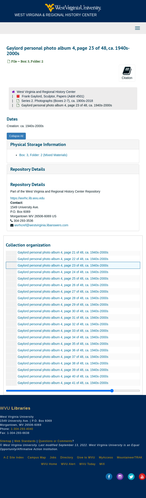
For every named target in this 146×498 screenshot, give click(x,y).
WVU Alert (68, 464)
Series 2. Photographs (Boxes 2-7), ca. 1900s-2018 (57, 101)
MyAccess (106, 457)
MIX (102, 464)
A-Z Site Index (14, 457)
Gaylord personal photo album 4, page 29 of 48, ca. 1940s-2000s (63, 304)
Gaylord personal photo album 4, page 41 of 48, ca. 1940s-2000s (63, 383)
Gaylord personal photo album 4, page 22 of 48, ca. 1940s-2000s (63, 259)
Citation (127, 73)
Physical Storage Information (38, 144)
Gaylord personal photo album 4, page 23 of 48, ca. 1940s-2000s (63, 265)
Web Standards (25, 441)
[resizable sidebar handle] (73, 391)
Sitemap (5, 441)
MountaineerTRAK (129, 457)
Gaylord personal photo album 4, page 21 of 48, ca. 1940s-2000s (63, 252)
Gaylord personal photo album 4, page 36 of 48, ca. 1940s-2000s (63, 350)
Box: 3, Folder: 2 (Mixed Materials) (43, 155)
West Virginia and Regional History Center (46, 92)
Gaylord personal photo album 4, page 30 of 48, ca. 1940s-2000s (63, 311)
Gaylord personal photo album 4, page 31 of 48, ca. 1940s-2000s (63, 317)
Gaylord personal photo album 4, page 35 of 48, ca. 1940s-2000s (63, 343)
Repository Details (27, 169)
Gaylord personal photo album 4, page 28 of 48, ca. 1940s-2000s (63, 298)
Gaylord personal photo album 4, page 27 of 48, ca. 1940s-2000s (63, 291)
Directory (66, 457)
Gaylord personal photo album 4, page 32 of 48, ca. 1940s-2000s (63, 324)
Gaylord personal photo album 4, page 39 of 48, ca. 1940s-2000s (63, 370)
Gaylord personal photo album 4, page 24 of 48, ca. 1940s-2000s (63, 272)
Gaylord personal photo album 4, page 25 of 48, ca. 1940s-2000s (63, 278)
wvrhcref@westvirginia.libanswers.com (41, 225)
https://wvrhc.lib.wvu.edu (27, 198)
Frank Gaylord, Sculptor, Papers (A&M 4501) (53, 96)
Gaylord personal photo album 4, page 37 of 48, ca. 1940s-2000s (63, 357)
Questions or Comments (55, 441)
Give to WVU (86, 457)
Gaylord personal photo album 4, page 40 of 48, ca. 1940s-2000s (63, 376)
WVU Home (49, 464)
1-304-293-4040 (22, 429)
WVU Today (87, 464)
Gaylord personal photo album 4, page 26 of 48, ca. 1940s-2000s (63, 285)
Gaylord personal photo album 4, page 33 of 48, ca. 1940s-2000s (63, 330)
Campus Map (37, 457)
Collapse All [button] (16, 136)
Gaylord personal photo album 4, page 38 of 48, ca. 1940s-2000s (63, 363)
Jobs (53, 457)
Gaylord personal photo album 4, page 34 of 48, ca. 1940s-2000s (63, 337)
